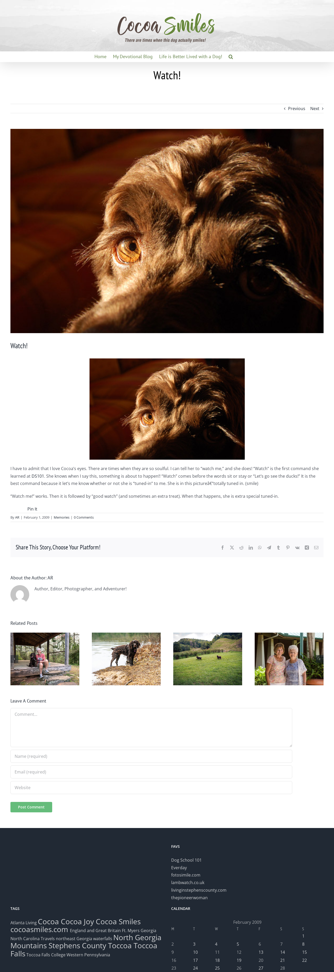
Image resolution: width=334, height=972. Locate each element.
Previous (296, 108)
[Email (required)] (151, 771)
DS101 (38, 476)
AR (17, 517)
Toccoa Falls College (45, 955)
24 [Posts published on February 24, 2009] (195, 968)
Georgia (148, 930)
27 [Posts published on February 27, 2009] (261, 968)
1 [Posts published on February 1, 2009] (303, 936)
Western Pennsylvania (88, 955)
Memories (61, 517)
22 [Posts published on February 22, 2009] (304, 960)
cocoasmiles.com (40, 929)
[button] (231, 56)
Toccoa (120, 945)
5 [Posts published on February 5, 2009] (238, 944)
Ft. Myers (131, 930)
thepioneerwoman (189, 898)
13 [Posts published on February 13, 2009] (261, 952)
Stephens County (77, 945)
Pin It (32, 509)
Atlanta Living (23, 923)
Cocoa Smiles (118, 921)
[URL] (151, 787)
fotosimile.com (185, 875)
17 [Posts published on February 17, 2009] (195, 960)
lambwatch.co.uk (187, 882)
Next (314, 108)
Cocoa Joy (77, 921)
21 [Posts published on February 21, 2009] (282, 960)
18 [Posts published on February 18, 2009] (217, 960)
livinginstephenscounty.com (198, 890)
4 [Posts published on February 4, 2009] (216, 944)
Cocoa (48, 921)
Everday (179, 868)
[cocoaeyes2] (167, 231)
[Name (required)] (151, 756)
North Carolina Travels (32, 938)
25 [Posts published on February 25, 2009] (217, 968)
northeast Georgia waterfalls (84, 938)
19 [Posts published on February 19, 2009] (239, 960)
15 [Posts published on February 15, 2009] (304, 952)
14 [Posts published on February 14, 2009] (282, 952)
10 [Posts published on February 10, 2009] (195, 952)
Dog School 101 (186, 860)
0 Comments (84, 517)
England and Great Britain (95, 930)
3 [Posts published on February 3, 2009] (194, 944)
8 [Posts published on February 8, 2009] (303, 944)
